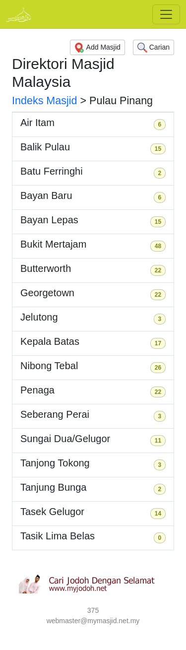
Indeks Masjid (44, 101)
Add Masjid (97, 48)
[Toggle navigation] (166, 14)
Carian (153, 48)
